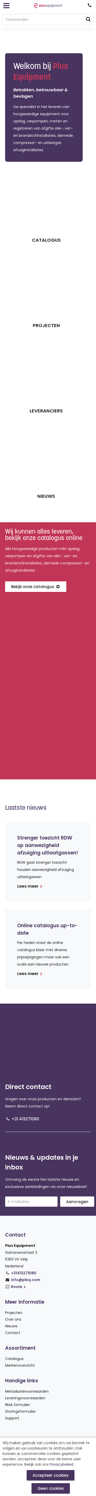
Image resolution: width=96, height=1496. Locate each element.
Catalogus (14, 1358)
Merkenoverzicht (20, 1365)
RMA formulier (17, 1404)
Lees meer (29, 886)
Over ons (13, 1319)
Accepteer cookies (51, 1475)
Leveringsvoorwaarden (25, 1398)
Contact (12, 1332)
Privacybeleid (61, 1464)
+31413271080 (23, 1273)
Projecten (13, 1312)
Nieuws (11, 1326)
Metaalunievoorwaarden (27, 1391)
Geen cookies (50, 1488)
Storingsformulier (20, 1411)
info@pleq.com (25, 1279)
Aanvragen (77, 1201)
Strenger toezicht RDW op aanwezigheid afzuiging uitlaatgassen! (47, 845)
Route (18, 1286)
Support (12, 1418)
